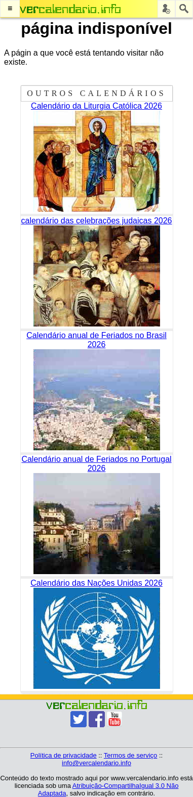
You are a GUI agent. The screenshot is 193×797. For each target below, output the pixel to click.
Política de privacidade (63, 755)
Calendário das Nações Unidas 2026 (96, 583)
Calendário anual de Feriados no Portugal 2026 (96, 464)
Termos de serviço (130, 755)
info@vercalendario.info (96, 763)
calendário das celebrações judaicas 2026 (96, 220)
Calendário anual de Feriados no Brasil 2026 (96, 340)
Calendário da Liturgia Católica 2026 (96, 106)
